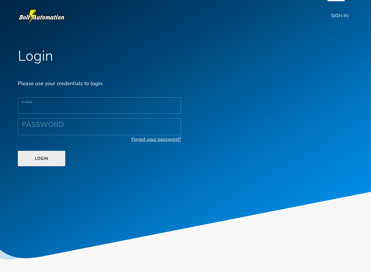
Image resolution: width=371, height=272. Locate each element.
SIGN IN (340, 15)
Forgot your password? (156, 139)
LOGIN (41, 158)
